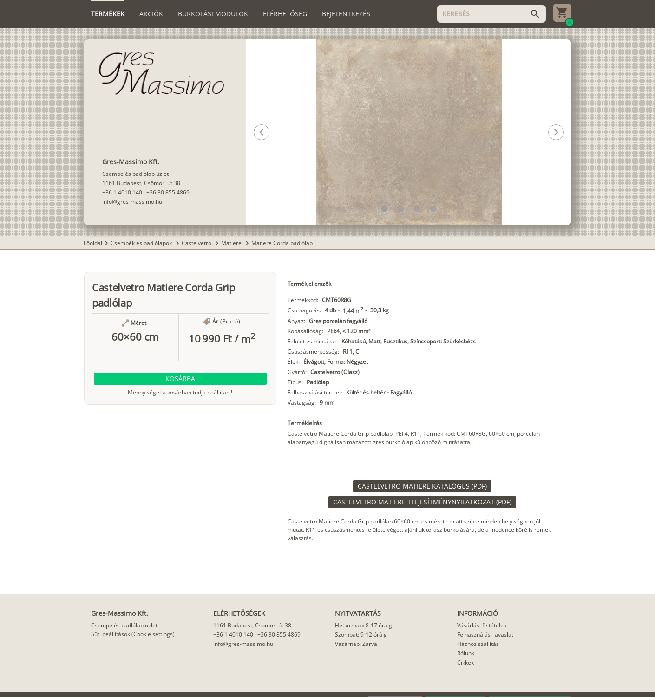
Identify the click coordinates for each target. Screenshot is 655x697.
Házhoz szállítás (478, 644)
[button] (384, 208)
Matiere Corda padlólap (282, 243)
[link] (422, 486)
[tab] (108, 14)
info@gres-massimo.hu (132, 202)
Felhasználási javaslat (485, 635)
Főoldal (93, 243)
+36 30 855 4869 (168, 192)
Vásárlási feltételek (481, 625)
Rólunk (465, 653)
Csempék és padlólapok (142, 243)
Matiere (232, 243)
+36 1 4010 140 (122, 192)
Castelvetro (197, 243)
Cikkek (465, 662)
